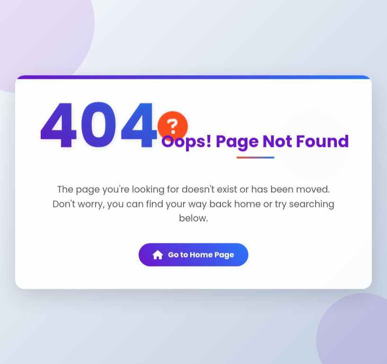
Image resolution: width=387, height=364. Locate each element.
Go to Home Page (193, 255)
